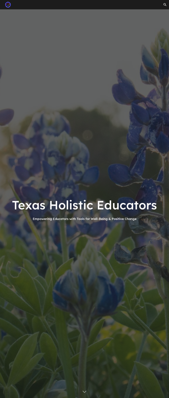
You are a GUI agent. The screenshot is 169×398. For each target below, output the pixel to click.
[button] (165, 5)
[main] (84, 203)
